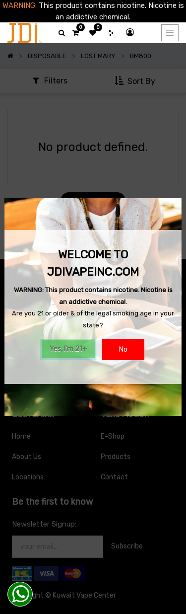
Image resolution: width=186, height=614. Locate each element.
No (123, 349)
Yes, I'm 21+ (68, 349)
